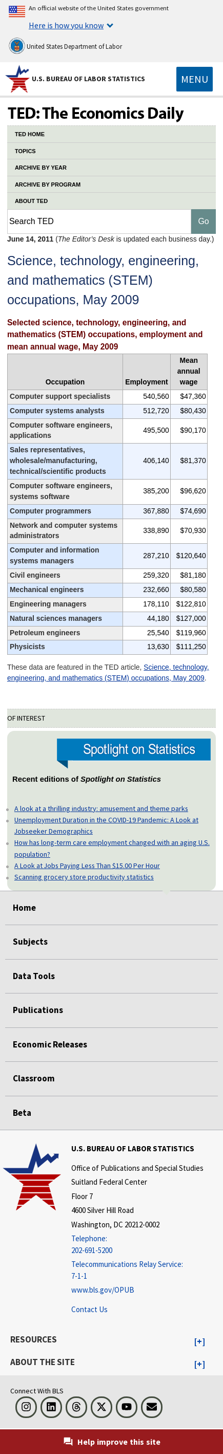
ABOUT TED (31, 201)
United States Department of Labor (65, 46)
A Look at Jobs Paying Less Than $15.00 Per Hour (87, 865)
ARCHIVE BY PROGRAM (47, 184)
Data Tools (34, 976)
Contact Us (89, 1309)
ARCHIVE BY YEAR (41, 167)
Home (24, 907)
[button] (199, 1342)
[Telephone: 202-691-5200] (137, 1244)
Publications (38, 1010)
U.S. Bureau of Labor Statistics (88, 78)
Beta (22, 1112)
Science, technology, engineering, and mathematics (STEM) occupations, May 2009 (108, 672)
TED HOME (30, 134)
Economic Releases (50, 1044)
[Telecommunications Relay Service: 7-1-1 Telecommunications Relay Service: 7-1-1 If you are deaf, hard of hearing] (137, 1270)
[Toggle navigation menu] (194, 79)
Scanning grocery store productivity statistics (84, 876)
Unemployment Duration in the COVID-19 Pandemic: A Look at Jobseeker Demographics (106, 825)
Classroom (34, 1078)
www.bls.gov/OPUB (102, 1290)
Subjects (30, 941)
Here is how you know (66, 25)
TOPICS (25, 151)
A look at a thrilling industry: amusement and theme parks (101, 808)
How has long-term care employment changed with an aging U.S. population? (112, 848)
